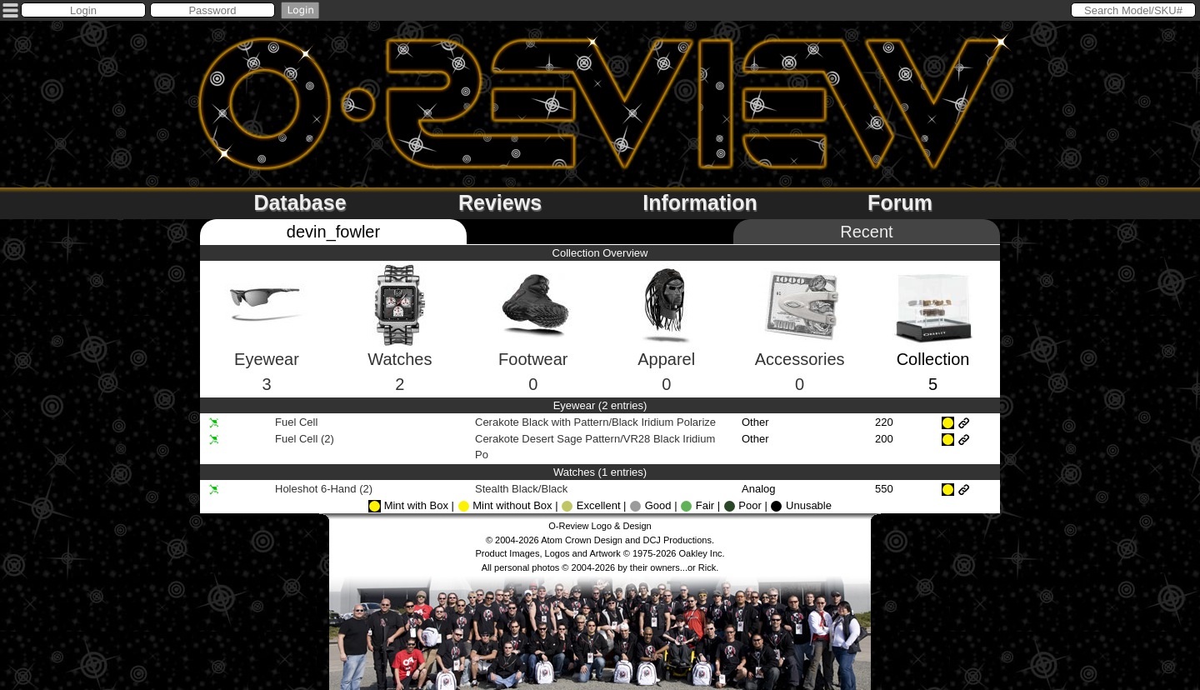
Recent (866, 231)
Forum (900, 202)
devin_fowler (333, 231)
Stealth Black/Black (523, 488)
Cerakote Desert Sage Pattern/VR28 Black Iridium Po (595, 447)
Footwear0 (533, 344)
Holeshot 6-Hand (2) (323, 488)
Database (299, 202)
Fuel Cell (296, 422)
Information (700, 202)
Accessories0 (800, 344)
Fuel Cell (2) (304, 438)
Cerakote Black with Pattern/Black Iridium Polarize (597, 422)
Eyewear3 (266, 344)
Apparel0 (666, 343)
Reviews (500, 202)
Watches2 (400, 343)
